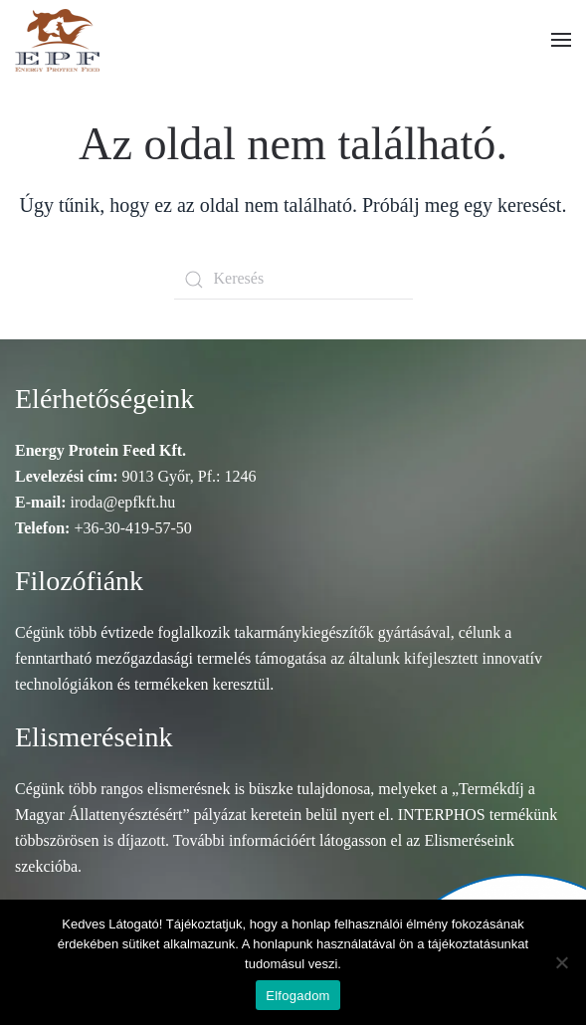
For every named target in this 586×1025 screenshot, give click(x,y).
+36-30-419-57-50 (132, 527)
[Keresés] (293, 280)
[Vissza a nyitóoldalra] (57, 40)
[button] (561, 40)
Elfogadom (297, 995)
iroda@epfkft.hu (123, 502)
